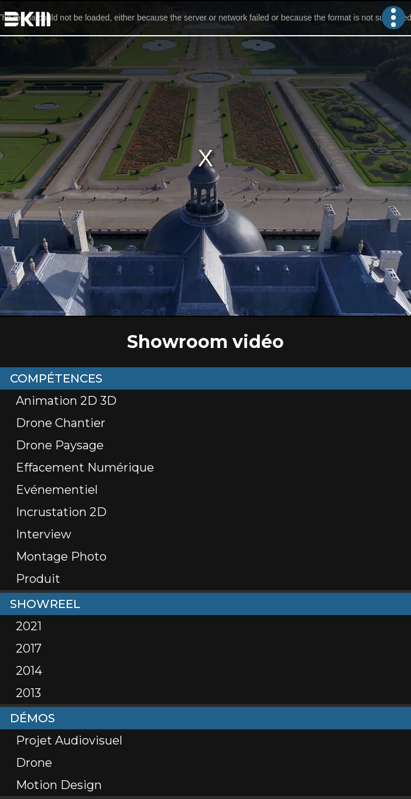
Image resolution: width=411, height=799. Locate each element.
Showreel (45, 604)
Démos (32, 718)
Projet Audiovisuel (69, 740)
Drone (34, 763)
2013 (28, 693)
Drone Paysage (60, 445)
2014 (29, 671)
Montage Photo (61, 556)
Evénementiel (57, 490)
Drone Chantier (60, 423)
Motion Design (59, 785)
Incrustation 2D (61, 512)
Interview (43, 534)
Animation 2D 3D (66, 401)
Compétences (56, 378)
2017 (29, 648)
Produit (38, 579)
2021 (29, 626)
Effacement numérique (85, 467)
